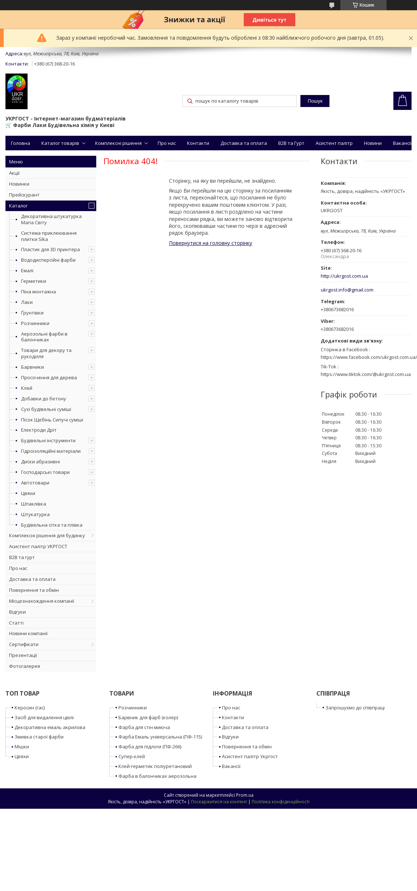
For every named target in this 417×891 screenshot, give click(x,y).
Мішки (22, 746)
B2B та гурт (22, 557)
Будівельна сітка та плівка (51, 525)
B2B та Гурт (291, 143)
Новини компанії (28, 633)
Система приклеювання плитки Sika (49, 236)
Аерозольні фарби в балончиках (44, 336)
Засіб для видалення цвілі (44, 717)
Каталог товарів (60, 143)
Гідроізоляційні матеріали (51, 451)
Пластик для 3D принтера (50, 249)
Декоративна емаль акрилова (50, 727)
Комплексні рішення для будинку (47, 535)
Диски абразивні (40, 461)
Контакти (198, 143)
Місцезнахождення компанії (41, 601)
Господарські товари (45, 472)
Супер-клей (131, 756)
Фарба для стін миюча (144, 727)
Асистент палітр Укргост (250, 756)
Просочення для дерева (49, 377)
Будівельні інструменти (48, 440)
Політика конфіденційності (280, 802)
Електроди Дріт (39, 430)
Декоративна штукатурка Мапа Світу (51, 219)
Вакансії (402, 143)
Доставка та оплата (243, 143)
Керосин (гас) (30, 707)
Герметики (33, 281)
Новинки (19, 184)
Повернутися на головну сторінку (210, 242)
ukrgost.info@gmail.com (347, 290)
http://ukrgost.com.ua (344, 276)
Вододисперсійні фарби (48, 260)
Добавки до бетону (43, 398)
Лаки (27, 302)
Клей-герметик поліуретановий (155, 766)
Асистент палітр (334, 143)
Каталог (18, 205)
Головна (20, 143)
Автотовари (35, 482)
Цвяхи (28, 493)
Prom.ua (245, 795)
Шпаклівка (33, 503)
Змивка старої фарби (39, 736)
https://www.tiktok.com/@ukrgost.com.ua (366, 374)
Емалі (27, 270)
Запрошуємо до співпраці (355, 707)
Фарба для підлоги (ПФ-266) (149, 746)
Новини (373, 143)
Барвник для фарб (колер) (148, 717)
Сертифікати (24, 644)
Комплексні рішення (118, 143)
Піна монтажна (38, 291)
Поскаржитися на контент (219, 802)
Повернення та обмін (34, 590)
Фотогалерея (24, 666)
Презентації (23, 655)
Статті (16, 622)
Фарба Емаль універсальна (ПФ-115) (160, 736)
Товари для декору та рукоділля (46, 353)
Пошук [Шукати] (315, 101)
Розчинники (35, 323)
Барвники (32, 367)
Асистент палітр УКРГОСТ (38, 546)
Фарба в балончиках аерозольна (157, 776)
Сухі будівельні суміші (46, 409)
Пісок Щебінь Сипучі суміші (52, 419)
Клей (26, 388)
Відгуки (17, 612)
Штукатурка (35, 514)
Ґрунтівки (32, 312)
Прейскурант (24, 194)
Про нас (167, 143)
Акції (14, 173)
